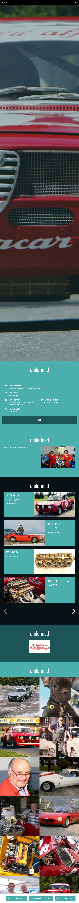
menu (4, 2)
